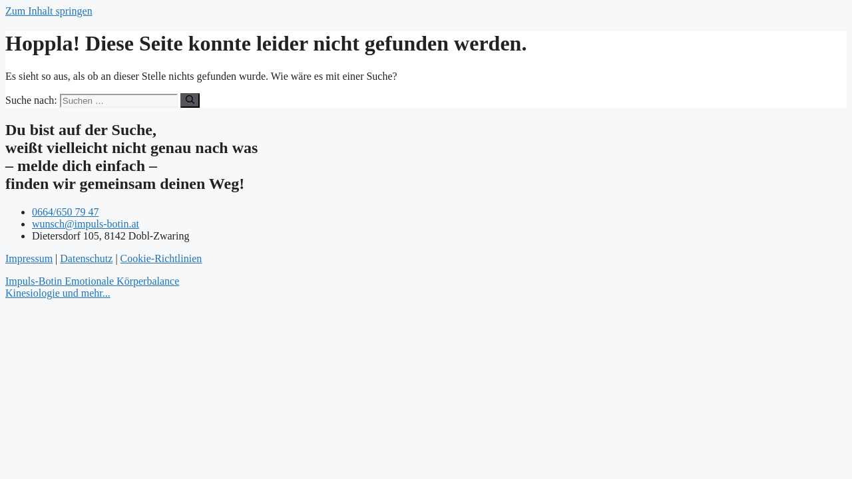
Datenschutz (86, 258)
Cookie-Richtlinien (161, 258)
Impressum (29, 258)
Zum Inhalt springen (49, 11)
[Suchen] (190, 100)
